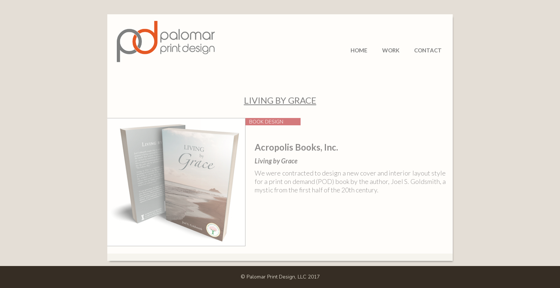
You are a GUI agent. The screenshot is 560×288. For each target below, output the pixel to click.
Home (359, 50)
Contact (428, 50)
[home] (166, 33)
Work (390, 50)
